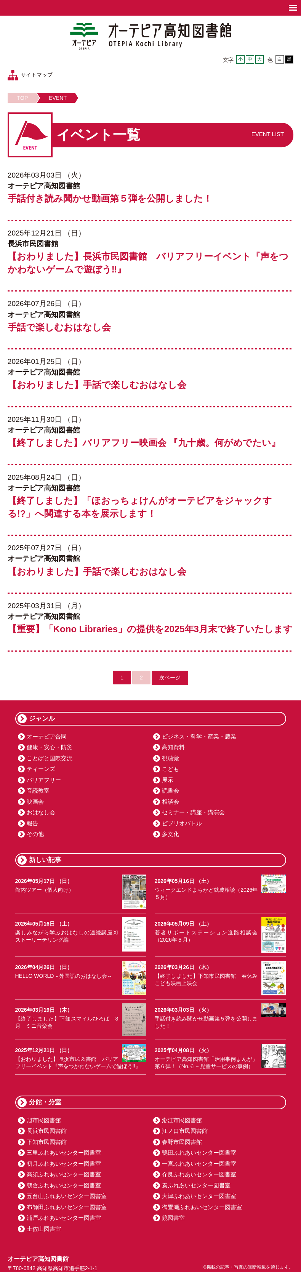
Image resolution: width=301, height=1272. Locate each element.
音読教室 (38, 790)
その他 (35, 834)
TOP (22, 98)
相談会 (170, 801)
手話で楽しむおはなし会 (59, 327)
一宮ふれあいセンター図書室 (199, 1163)
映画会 (35, 801)
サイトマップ (37, 75)
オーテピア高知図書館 (150, 36)
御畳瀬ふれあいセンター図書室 (202, 1207)
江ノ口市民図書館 (185, 1131)
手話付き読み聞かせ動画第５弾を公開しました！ (110, 198)
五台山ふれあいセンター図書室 (67, 1196)
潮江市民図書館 (182, 1120)
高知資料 (173, 747)
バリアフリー (44, 780)
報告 (32, 823)
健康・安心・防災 (49, 747)
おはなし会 (41, 812)
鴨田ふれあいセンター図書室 (199, 1152)
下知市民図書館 (47, 1142)
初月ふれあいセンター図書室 (64, 1163)
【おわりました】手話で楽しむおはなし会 (97, 385)
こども (170, 769)
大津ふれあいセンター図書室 (199, 1196)
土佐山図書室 (44, 1229)
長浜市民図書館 (47, 1131)
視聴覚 (170, 758)
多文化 (170, 834)
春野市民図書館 (182, 1142)
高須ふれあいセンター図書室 (64, 1174)
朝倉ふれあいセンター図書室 (64, 1185)
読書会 (170, 790)
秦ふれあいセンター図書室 (196, 1185)
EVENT (58, 98)
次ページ (170, 677)
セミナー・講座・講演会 (193, 812)
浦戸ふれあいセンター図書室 (64, 1217)
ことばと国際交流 (49, 758)
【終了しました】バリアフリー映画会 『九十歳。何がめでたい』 (144, 442)
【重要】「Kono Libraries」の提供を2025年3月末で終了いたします (150, 629)
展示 (167, 780)
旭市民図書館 (44, 1120)
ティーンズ (41, 769)
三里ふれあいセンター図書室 (64, 1152)
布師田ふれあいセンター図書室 (67, 1207)
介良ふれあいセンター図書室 (199, 1174)
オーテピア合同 (47, 736)
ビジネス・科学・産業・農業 (199, 736)
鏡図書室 (173, 1217)
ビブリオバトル (182, 823)
